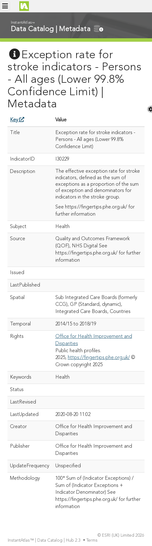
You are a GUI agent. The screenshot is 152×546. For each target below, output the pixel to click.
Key (17, 120)
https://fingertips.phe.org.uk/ (99, 357)
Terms (92, 541)
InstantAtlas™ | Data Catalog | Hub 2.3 (45, 541)
